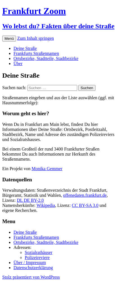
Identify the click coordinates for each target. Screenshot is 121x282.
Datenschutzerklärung (33, 267)
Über (17, 63)
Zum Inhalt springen (35, 38)
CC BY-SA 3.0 (85, 205)
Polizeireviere (37, 257)
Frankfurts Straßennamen (36, 53)
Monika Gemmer (46, 168)
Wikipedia (45, 205)
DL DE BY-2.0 (30, 200)
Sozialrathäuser (38, 252)
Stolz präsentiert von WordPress (31, 277)
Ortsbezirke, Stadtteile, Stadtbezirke (45, 58)
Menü (9, 38)
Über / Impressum (29, 262)
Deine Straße (25, 48)
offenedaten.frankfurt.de (85, 195)
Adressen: (22, 247)
